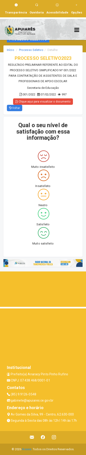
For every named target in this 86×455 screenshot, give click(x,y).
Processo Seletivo (31, 50)
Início (10, 50)
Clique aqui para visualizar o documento (42, 101)
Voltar (14, 108)
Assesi (26, 449)
